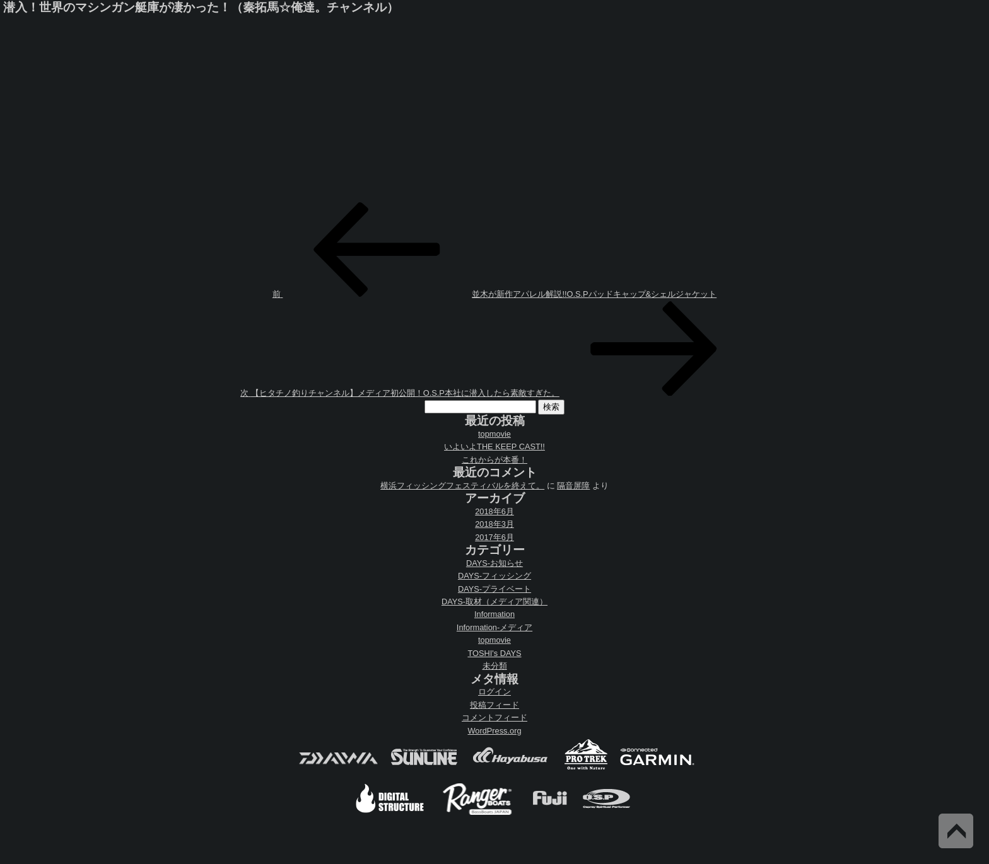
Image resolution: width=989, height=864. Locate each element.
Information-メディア (494, 627)
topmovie (494, 434)
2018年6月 (494, 511)
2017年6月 (494, 537)
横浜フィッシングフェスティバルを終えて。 (462, 485)
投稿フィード (494, 705)
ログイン (494, 691)
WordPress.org (494, 730)
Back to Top (956, 831)
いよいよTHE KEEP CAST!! (494, 446)
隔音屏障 (573, 485)
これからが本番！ (494, 459)
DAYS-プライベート (494, 589)
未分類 (495, 666)
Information (494, 614)
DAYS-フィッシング (494, 575)
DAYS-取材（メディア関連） (494, 601)
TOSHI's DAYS (494, 653)
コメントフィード (494, 717)
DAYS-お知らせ (494, 563)
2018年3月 (494, 524)
